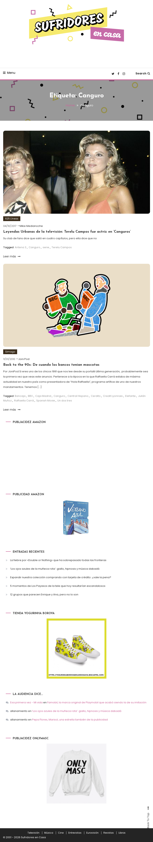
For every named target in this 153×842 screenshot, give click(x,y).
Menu (9, 73)
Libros (122, 832)
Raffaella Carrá (24, 400)
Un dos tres (64, 400)
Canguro (34, 247)
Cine (61, 832)
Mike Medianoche (31, 226)
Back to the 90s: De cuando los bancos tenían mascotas (51, 365)
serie (46, 247)
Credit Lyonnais (113, 396)
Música (48, 832)
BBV (30, 396)
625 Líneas (11, 218)
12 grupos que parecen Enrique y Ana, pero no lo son (44, 594)
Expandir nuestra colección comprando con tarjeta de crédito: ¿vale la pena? (60, 577)
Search (142, 73)
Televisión (33, 832)
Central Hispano (78, 396)
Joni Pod (23, 359)
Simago (10, 351)
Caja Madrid (43, 396)
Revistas (108, 832)
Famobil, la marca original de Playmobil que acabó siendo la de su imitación (96, 702)
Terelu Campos (62, 247)
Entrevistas (74, 832)
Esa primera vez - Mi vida (26, 702)
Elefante (130, 396)
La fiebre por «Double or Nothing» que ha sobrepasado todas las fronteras (58, 560)
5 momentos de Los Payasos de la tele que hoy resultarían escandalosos (57, 586)
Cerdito (96, 396)
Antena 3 (20, 247)
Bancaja (20, 396)
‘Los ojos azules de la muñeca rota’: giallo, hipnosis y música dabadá (54, 569)
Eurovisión (92, 832)
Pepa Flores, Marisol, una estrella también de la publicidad (70, 719)
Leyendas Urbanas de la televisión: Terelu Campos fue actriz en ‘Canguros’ (67, 232)
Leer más (12, 256)
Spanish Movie (45, 400)
